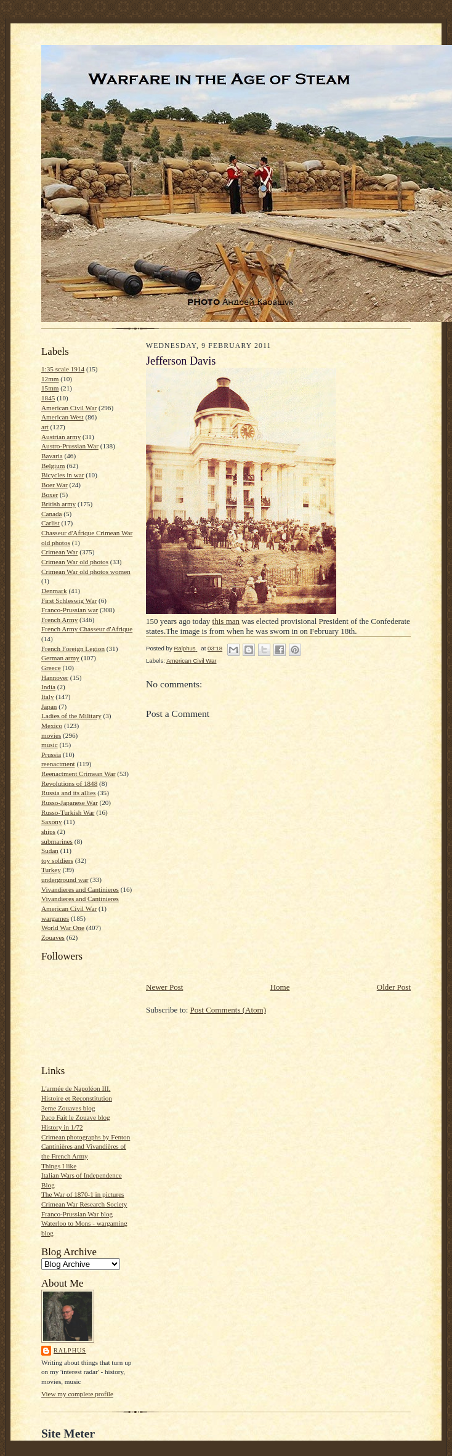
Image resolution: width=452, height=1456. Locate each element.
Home (280, 987)
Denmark (54, 590)
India (48, 686)
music (49, 744)
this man (226, 621)
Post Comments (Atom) (228, 1009)
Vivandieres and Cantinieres (80, 889)
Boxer (49, 494)
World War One (62, 927)
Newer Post (164, 987)
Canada (51, 513)
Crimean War (59, 552)
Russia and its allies (68, 792)
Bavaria (52, 455)
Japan (49, 706)
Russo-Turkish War (67, 812)
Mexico (51, 725)
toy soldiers (57, 860)
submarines (57, 841)
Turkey (51, 869)
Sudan (50, 850)
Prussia (51, 754)
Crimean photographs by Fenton (85, 1137)
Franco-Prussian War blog (77, 1214)
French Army (59, 619)
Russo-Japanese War (69, 802)
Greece (51, 667)
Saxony (51, 821)
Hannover (54, 677)
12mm (50, 378)
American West (62, 417)
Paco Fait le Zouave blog (75, 1117)
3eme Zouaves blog (68, 1108)
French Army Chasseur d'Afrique (86, 629)
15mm (50, 388)
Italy (47, 696)
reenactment (58, 763)
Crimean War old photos (74, 561)
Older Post (394, 987)
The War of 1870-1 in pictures (82, 1194)
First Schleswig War (69, 600)
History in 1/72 (62, 1127)
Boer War (54, 484)
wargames (55, 918)
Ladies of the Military (71, 715)
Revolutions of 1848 (69, 783)
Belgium (53, 465)
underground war (64, 879)
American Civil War (69, 407)
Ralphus (70, 1350)
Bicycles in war (62, 475)
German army (60, 657)
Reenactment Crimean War (78, 773)
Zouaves (53, 937)
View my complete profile (77, 1393)
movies (51, 735)
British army (58, 504)
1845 (48, 398)
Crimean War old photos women (86, 571)
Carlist (50, 523)
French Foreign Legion (73, 648)
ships (48, 831)
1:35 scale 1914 (62, 369)
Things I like (58, 1166)
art (45, 427)
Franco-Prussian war (69, 609)
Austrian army (61, 436)
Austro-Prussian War (70, 446)
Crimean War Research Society (84, 1204)
